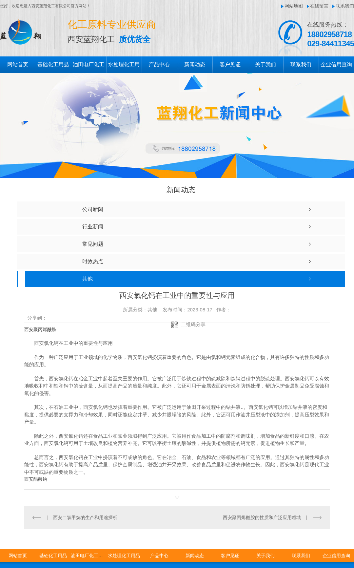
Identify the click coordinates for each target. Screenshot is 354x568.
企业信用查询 (336, 64)
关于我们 (265, 64)
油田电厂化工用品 (89, 555)
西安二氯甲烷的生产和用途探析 (85, 517)
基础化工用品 (53, 64)
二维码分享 (193, 324)
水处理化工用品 (124, 555)
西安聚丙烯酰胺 (40, 329)
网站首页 (17, 64)
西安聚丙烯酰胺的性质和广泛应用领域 (262, 517)
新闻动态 (194, 64)
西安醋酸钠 (35, 479)
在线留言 (319, 6)
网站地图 (294, 6)
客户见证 (230, 64)
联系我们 (345, 6)
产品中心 (159, 64)
